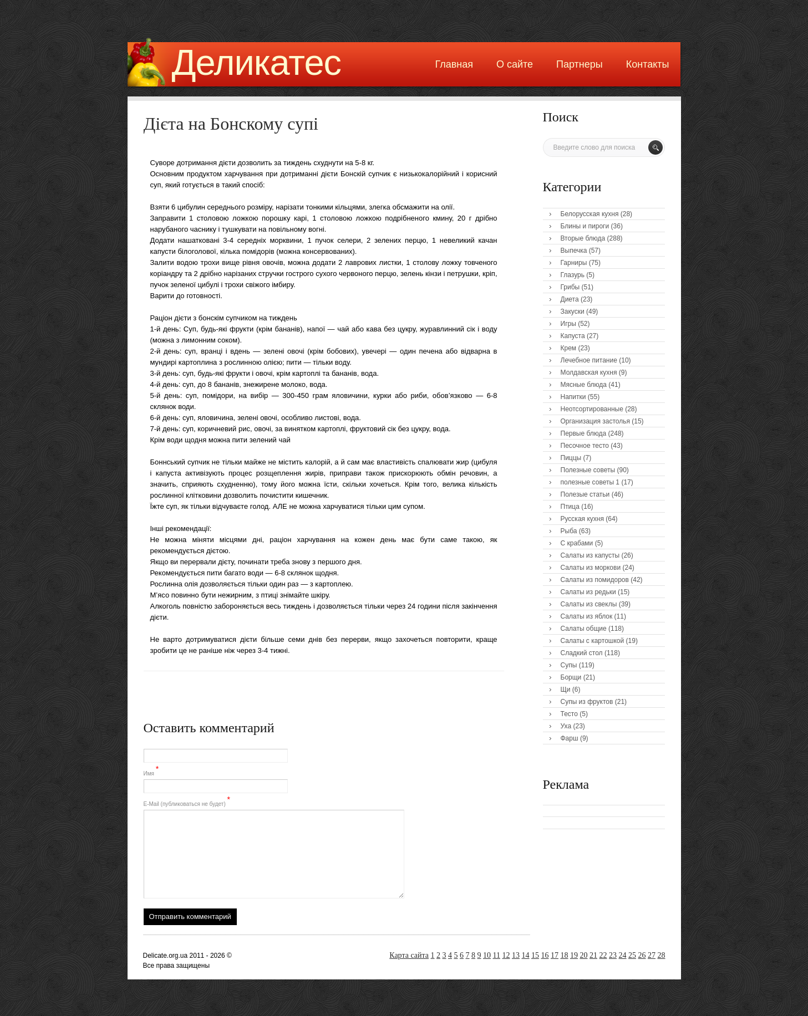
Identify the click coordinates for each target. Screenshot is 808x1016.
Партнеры (579, 64)
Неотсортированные (592, 409)
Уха (566, 726)
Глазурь (573, 275)
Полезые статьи (585, 494)
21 (593, 955)
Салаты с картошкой (592, 641)
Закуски (573, 311)
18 (564, 955)
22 (603, 955)
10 (487, 955)
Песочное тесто (585, 446)
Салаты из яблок (587, 616)
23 (613, 955)
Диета (570, 299)
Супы (569, 665)
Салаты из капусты (590, 555)
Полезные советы (588, 470)
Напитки (573, 397)
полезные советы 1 (590, 482)
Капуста (573, 336)
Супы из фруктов (587, 702)
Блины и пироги (585, 226)
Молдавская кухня (589, 372)
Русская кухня (582, 519)
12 (506, 955)
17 (554, 955)
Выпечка (574, 250)
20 (584, 955)
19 (574, 955)
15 (535, 955)
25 (632, 955)
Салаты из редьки (588, 592)
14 (526, 955)
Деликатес (257, 62)
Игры (568, 324)
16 (545, 955)
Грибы (570, 287)
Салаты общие (584, 628)
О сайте (514, 64)
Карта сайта (409, 955)
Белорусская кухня (590, 214)
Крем (569, 348)
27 (651, 955)
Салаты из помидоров (595, 580)
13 (516, 955)
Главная (454, 64)
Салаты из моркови (591, 567)
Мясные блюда (584, 385)
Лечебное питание (589, 360)
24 (623, 955)
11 (496, 955)
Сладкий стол (582, 653)
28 (661, 955)
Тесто (569, 714)
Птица (570, 506)
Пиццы (571, 458)
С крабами (577, 543)
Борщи (571, 677)
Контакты (647, 64)
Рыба (569, 531)
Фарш (569, 738)
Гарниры (574, 263)
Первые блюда (584, 433)
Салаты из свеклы (589, 604)
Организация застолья (595, 421)
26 (642, 955)
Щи (566, 689)
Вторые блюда (583, 238)
